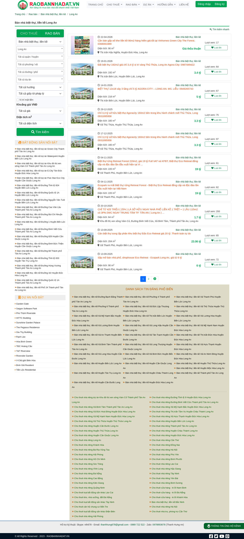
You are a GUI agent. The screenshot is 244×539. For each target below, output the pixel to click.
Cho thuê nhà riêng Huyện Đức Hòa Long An (172, 435)
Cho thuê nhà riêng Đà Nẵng (87, 473)
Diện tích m (24, 117)
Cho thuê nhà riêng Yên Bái (163, 478)
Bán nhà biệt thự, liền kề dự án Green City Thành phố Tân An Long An (39, 150)
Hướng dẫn (165, 4)
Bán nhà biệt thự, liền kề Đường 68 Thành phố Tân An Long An (38, 252)
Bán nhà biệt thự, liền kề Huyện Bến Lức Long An (97, 363)
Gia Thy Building (23, 332)
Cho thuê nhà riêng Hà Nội (163, 450)
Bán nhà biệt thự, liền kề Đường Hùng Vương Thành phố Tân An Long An (38, 267)
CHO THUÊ (29, 33)
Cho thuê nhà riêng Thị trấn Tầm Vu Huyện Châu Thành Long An (181, 411)
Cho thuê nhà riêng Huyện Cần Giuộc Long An (95, 435)
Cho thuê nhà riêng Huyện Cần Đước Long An (95, 426)
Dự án (147, 4)
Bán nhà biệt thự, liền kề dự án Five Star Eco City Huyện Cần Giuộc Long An (40, 179)
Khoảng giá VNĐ (27, 104)
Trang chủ (95, 4)
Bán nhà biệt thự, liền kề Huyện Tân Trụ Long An (96, 373)
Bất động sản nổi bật (38, 142)
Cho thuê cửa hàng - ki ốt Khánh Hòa (168, 497)
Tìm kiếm (40, 132)
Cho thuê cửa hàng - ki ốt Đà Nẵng (167, 492)
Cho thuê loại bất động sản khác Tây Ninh (93, 502)
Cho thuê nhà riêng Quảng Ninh (88, 487)
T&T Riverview (22, 351)
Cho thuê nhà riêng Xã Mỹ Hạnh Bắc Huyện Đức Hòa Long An (180, 407)
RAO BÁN (52, 33)
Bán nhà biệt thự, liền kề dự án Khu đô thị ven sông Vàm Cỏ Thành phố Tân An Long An (38, 164)
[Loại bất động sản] (40, 42)
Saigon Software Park (26, 308)
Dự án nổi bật (31, 297)
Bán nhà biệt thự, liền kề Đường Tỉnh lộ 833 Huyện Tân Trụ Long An (37, 259)
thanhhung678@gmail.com (115, 524)
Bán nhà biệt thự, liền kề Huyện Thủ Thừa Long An (199, 363)
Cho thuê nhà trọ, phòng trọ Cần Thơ (168, 511)
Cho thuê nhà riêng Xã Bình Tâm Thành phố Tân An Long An (102, 407)
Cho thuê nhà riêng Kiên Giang (88, 483)
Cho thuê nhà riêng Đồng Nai (164, 445)
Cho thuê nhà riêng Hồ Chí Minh (88, 459)
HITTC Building (23, 318)
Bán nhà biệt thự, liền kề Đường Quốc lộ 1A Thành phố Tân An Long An (37, 281)
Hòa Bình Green (23, 341)
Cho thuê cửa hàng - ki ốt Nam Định (167, 487)
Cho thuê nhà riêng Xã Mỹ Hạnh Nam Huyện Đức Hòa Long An (103, 416)
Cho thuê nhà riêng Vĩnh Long (87, 468)
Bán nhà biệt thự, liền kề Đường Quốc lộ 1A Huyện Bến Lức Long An (37, 194)
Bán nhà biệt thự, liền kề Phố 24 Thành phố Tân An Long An (39, 288)
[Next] (154, 279)
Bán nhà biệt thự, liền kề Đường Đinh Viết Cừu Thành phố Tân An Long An (38, 230)
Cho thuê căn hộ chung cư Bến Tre (90, 506)
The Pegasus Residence (27, 327)
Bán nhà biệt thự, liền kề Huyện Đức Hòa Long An (148, 382)
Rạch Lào (20, 337)
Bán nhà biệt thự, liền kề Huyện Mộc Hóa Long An (199, 368)
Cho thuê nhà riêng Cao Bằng (87, 478)
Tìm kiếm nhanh (219, 29)
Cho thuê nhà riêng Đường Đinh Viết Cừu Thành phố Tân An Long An (183, 402)
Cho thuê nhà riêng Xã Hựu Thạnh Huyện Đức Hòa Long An (179, 416)
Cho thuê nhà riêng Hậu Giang (165, 468)
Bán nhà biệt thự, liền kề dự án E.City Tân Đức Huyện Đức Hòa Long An (38, 172)
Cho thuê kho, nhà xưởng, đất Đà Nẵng (92, 497)
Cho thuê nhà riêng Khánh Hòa (88, 445)
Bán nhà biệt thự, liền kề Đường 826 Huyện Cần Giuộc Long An (39, 237)
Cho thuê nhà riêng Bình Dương (165, 483)
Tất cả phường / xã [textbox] (28, 64)
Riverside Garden (24, 356)
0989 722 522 (138, 524)
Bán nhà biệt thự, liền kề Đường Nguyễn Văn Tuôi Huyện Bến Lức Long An (40, 201)
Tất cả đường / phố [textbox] (28, 72)
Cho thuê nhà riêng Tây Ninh (164, 473)
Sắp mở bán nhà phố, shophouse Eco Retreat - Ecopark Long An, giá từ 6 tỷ (140, 257)
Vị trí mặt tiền (25, 99)
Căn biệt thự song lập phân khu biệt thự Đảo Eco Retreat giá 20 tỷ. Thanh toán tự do (144, 233)
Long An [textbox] (22, 49)
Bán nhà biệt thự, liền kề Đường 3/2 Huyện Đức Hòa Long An (39, 274)
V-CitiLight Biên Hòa (25, 360)
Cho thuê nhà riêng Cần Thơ (164, 440)
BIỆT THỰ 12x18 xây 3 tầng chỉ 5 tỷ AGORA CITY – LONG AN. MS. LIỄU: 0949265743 (145, 88)
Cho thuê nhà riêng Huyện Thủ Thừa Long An (95, 431)
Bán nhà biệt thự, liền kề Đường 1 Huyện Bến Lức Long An (40, 223)
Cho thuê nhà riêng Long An (86, 440)
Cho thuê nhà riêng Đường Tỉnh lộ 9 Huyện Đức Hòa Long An (180, 397)
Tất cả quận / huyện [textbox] (28, 56)
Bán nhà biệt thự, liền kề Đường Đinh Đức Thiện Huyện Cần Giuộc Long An (39, 245)
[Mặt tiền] (18, 100)
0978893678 (159, 524)
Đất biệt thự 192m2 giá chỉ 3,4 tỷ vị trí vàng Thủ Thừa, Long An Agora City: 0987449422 (146, 64)
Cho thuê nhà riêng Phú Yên (164, 454)
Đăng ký (220, 4)
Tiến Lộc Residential (25, 370)
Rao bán (132, 4)
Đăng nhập (204, 4)
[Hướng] (40, 87)
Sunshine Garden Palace (27, 322)
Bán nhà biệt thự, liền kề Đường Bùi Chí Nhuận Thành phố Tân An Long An (39, 215)
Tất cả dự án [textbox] (24, 79)
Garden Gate (22, 304)
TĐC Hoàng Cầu (23, 346)
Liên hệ (183, 4)
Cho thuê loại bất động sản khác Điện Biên (93, 511)
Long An (73, 14)
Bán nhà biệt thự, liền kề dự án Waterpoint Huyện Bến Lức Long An (40, 157)
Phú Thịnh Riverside (25, 313)
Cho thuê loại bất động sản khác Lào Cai (92, 492)
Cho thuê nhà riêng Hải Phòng (87, 454)
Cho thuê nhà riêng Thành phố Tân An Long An (173, 426)
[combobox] (40, 49)
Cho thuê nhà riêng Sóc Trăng (87, 464)
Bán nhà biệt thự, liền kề (53, 14)
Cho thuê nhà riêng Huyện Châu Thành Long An (173, 431)
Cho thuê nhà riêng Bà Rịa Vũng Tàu (91, 450)
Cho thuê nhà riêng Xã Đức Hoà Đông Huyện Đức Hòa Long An (103, 411)
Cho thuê (113, 4)
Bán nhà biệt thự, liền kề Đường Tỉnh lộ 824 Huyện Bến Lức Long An (37, 186)
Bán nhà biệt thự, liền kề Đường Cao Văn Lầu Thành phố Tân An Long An (38, 208)
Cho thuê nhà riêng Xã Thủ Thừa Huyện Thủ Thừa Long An (102, 421)
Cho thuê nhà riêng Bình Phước (165, 459)
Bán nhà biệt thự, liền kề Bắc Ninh (166, 502)
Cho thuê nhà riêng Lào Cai (163, 464)
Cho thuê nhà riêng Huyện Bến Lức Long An (171, 421)
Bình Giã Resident (24, 365)
